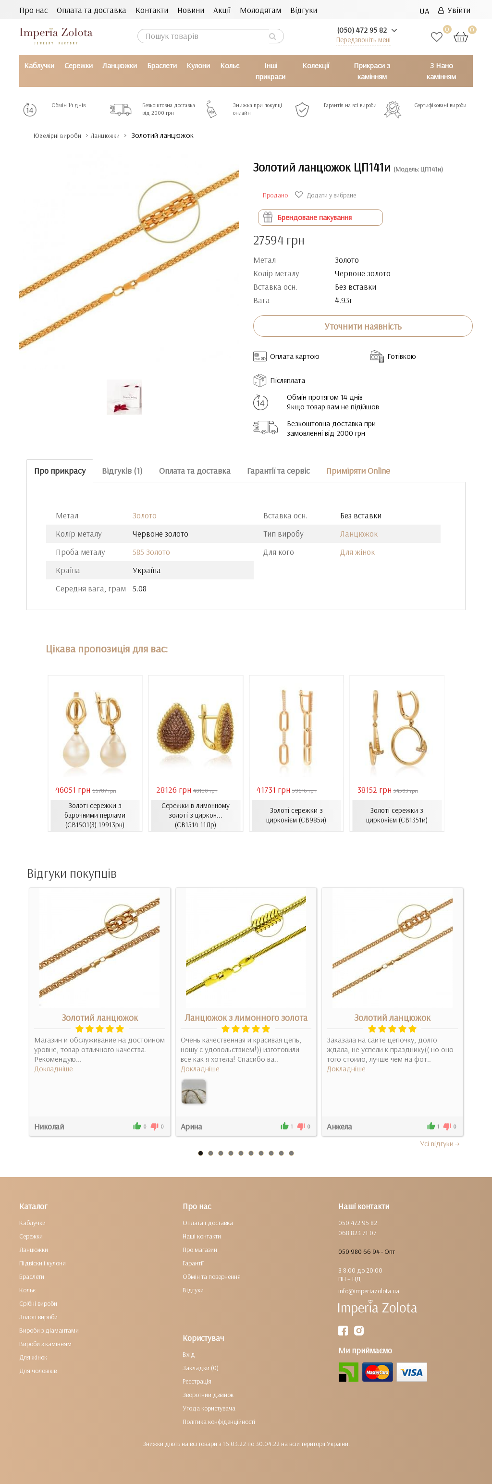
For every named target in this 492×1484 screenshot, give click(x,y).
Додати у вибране (326, 195)
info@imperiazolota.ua (368, 1291)
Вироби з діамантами (49, 1330)
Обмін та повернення (212, 1276)
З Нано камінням (441, 71)
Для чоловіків (38, 1370)
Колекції (315, 65)
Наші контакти (202, 1236)
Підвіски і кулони (42, 1263)
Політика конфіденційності (219, 1421)
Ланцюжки (119, 65)
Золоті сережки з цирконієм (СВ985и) (296, 815)
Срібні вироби (38, 1303)
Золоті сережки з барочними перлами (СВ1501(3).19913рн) (95, 815)
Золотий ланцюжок (100, 1017)
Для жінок (357, 552)
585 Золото (151, 552)
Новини (190, 10)
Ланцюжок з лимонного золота (246, 1017)
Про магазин (200, 1249)
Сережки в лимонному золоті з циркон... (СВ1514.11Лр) (196, 815)
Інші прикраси (270, 71)
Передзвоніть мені (363, 39)
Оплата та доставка (91, 10)
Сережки (78, 65)
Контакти (151, 10)
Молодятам (260, 10)
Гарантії (193, 1263)
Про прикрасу (60, 470)
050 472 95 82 (357, 1222)
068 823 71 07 (357, 1232)
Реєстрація (197, 1381)
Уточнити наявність (363, 326)
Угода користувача (209, 1408)
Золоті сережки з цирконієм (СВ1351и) (397, 815)
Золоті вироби (38, 1316)
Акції (222, 10)
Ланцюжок (359, 533)
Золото (145, 515)
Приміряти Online (358, 470)
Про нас (33, 10)
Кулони (198, 65)
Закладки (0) (201, 1367)
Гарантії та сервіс (278, 470)
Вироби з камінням (45, 1343)
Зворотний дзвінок (208, 1394)
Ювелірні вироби (64, 135)
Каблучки (39, 65)
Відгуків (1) (122, 470)
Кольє (229, 65)
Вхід (189, 1354)
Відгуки (303, 10)
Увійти (454, 10)
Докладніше (53, 1068)
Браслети (162, 65)
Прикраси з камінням (372, 71)
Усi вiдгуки (440, 1143)
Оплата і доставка (208, 1222)
